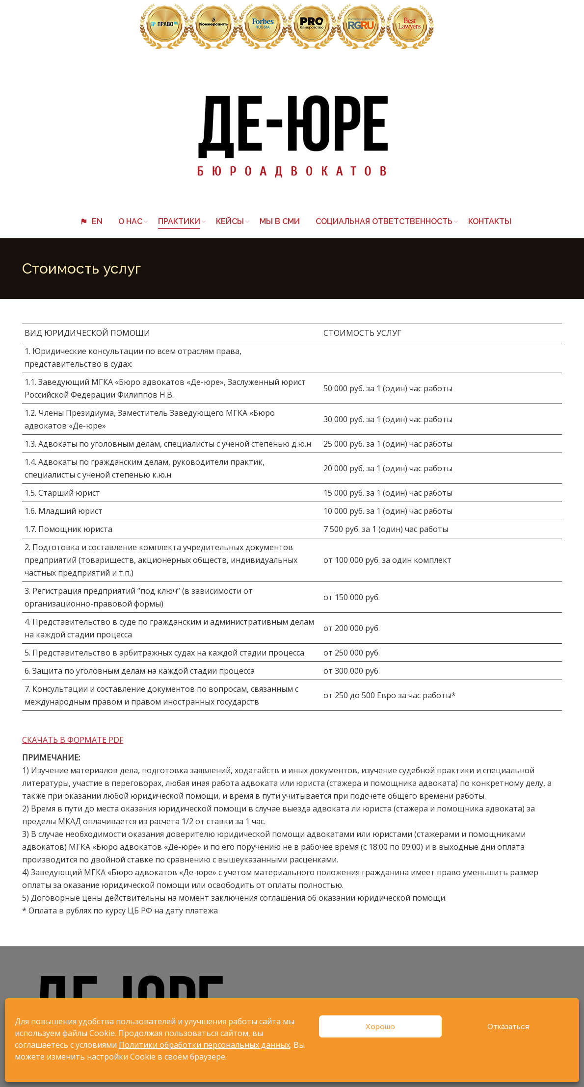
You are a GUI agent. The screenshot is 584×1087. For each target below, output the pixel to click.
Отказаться (508, 1026)
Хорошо (380, 1026)
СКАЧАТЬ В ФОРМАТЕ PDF (72, 739)
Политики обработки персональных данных (204, 1044)
